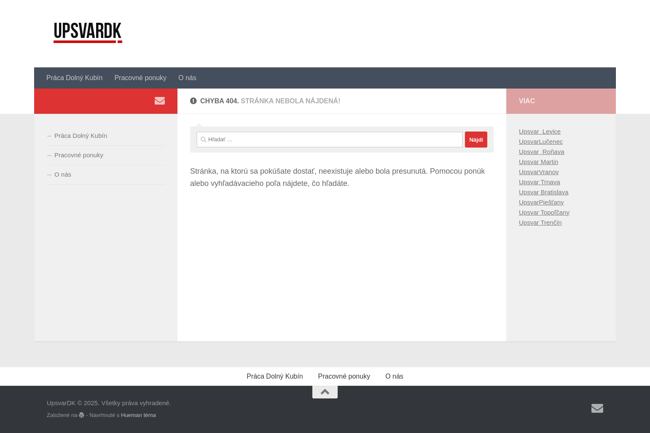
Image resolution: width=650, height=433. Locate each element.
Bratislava (554, 192)
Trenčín (550, 222)
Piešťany (551, 202)
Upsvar (529, 141)
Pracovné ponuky (140, 77)
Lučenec (551, 141)
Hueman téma (138, 415)
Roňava (551, 151)
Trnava (549, 182)
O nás (187, 77)
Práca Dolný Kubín (74, 77)
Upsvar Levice (540, 131)
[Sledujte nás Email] (160, 101)
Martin (549, 161)
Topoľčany (554, 212)
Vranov (549, 171)
